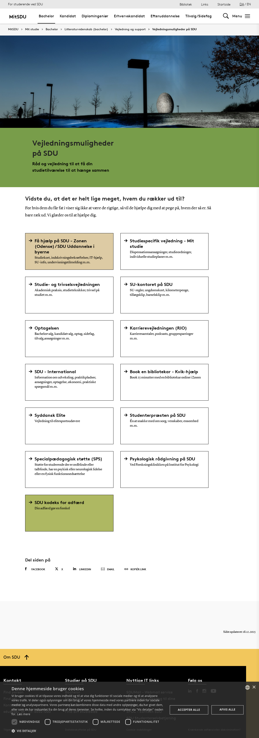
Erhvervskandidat (129, 16)
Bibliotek (186, 4)
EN (249, 4)
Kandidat (68, 16)
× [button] (254, 687)
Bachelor (46, 16)
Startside (223, 4)
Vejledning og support (130, 29)
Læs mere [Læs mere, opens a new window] (23, 714)
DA (242, 4)
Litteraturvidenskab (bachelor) (86, 29)
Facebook (35, 569)
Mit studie (32, 29)
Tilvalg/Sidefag (198, 16)
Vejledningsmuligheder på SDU (174, 29)
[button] (87, 731)
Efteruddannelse (165, 16)
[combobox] (247, 687)
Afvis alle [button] (227, 709)
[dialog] (129, 710)
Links (204, 4)
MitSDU (13, 29)
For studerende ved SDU (25, 4)
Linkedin (82, 569)
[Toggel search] (226, 16)
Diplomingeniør (95, 16)
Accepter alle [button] (189, 710)
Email (107, 569)
